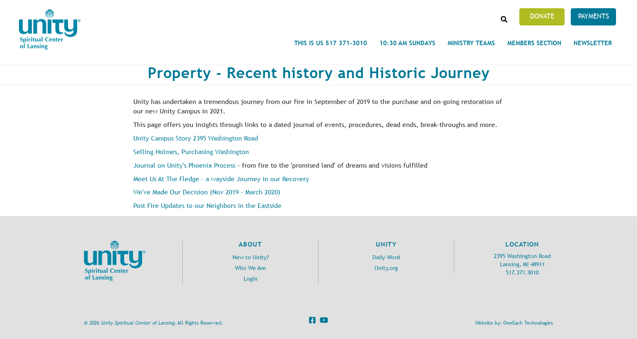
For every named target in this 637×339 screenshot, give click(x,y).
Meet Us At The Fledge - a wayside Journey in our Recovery (221, 179)
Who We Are (250, 268)
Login (251, 278)
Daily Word (386, 257)
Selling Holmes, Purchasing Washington (191, 152)
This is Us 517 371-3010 (330, 42)
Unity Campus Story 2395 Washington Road (195, 138)
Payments (593, 16)
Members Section (534, 42)
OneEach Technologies (528, 323)
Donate (542, 16)
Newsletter (593, 42)
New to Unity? (250, 257)
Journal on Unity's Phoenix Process (184, 165)
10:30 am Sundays (407, 42)
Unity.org (386, 268)
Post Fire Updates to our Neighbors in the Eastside (207, 206)
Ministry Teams (471, 42)
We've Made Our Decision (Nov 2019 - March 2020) (206, 192)
